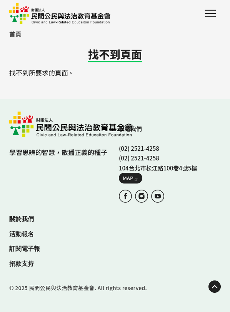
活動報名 (21, 234)
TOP (214, 286)
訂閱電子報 (24, 248)
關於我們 (21, 219)
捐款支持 (21, 263)
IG (141, 196)
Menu (210, 13)
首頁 (15, 33)
